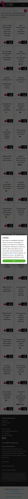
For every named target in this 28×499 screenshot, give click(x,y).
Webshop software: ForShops (14, 496)
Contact (22, 489)
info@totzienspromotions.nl (11, 431)
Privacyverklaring (14, 491)
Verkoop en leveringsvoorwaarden (15, 493)
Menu (24, 4)
